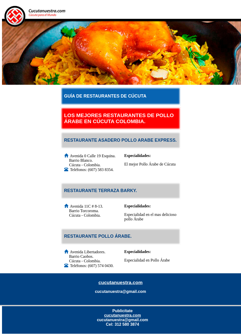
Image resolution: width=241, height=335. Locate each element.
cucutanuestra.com (121, 282)
